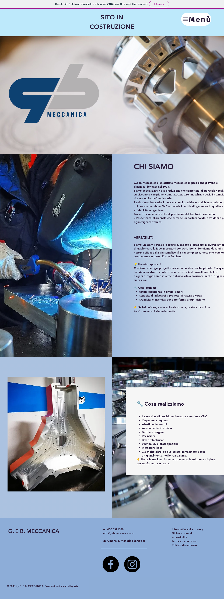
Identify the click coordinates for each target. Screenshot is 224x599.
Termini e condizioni (184, 541)
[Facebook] (111, 564)
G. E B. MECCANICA (33, 530)
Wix (76, 586)
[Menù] (196, 19)
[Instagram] (132, 564)
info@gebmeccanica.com (119, 533)
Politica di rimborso (184, 545)
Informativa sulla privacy (187, 529)
